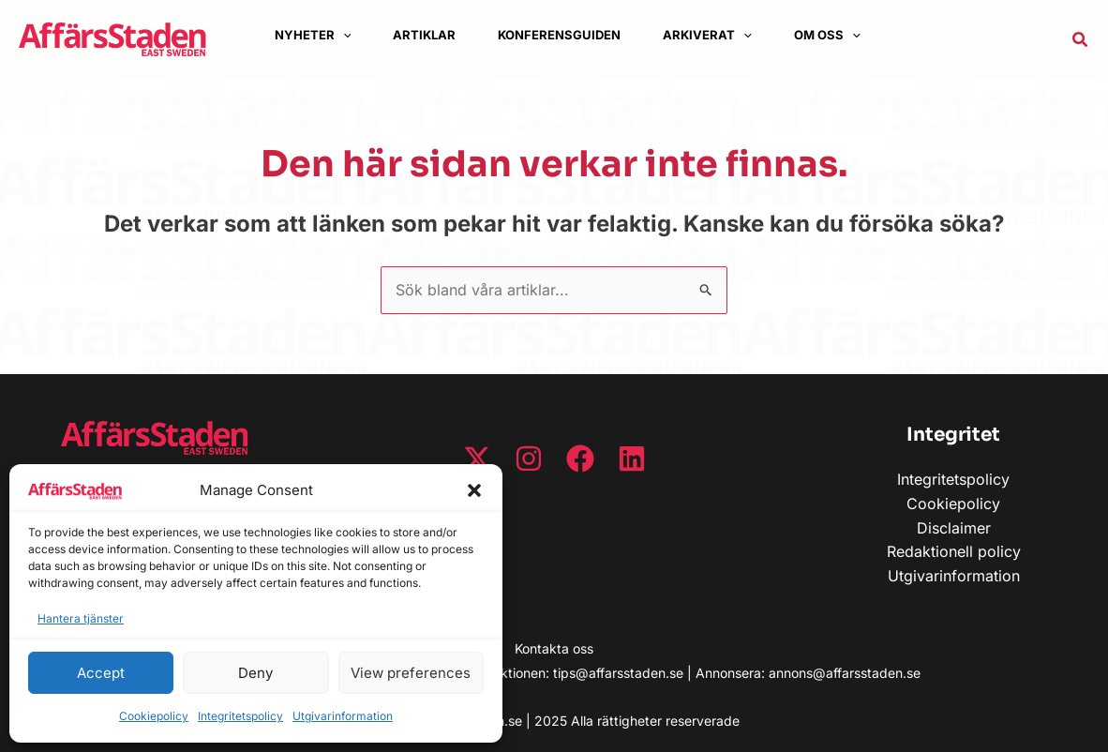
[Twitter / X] (477, 458)
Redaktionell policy (954, 551)
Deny (255, 673)
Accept (101, 673)
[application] (349, 35)
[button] (474, 490)
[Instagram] (529, 458)
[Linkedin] (632, 458)
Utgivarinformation (342, 716)
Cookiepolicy (153, 716)
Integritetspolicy (240, 716)
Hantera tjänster (80, 618)
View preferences (411, 673)
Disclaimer (954, 528)
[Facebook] (580, 458)
